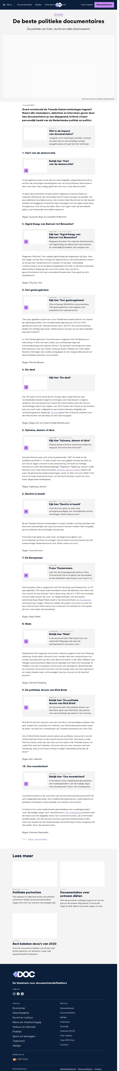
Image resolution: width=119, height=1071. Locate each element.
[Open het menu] (7, 5)
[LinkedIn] (22, 993)
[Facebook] (18, 993)
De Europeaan (83, 600)
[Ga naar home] (58, 4)
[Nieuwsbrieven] (104, 5)
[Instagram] (14, 993)
